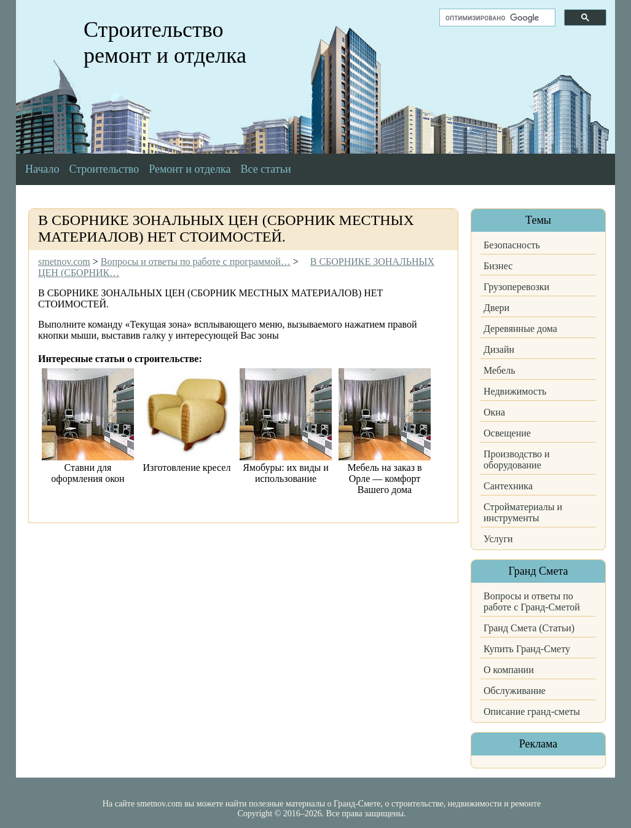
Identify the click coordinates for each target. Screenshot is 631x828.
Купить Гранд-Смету (527, 649)
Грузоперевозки (516, 287)
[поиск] (496, 17)
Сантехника (508, 486)
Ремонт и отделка (189, 169)
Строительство (104, 169)
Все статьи (266, 169)
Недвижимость (515, 391)
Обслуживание (515, 690)
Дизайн (499, 349)
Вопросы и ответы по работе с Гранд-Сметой (532, 601)
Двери (496, 307)
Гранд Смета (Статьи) (529, 628)
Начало (42, 169)
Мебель (499, 370)
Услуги (498, 539)
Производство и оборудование (517, 459)
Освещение (507, 433)
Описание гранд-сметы (532, 711)
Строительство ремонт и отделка (165, 42)
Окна (494, 412)
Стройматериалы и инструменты (523, 512)
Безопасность (512, 245)
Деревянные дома (520, 328)
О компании (509, 669)
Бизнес (498, 266)
